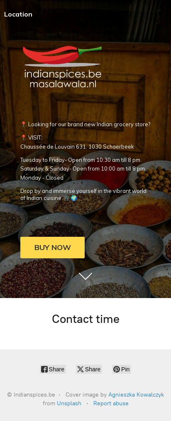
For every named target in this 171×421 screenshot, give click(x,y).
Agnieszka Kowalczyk (136, 394)
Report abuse (111, 403)
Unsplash (69, 403)
